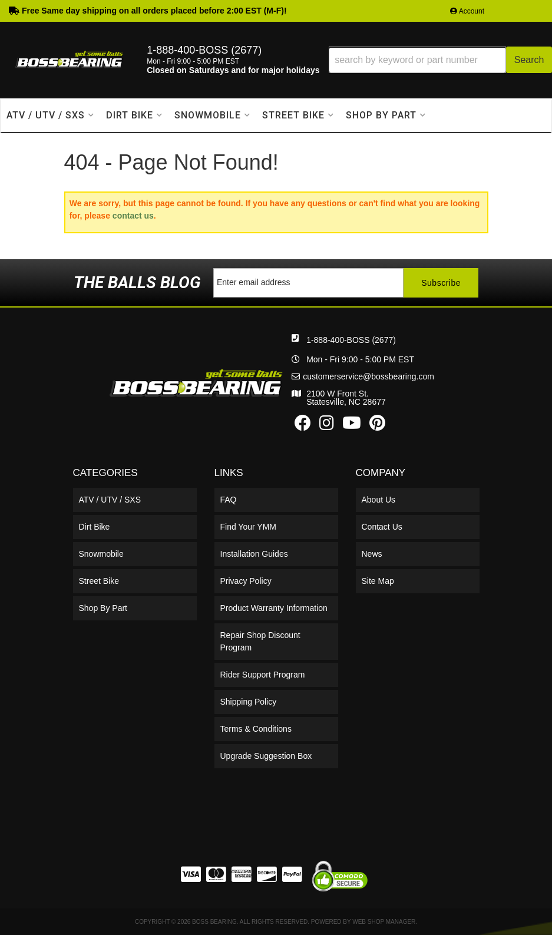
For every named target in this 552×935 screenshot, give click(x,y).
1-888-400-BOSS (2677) (351, 340)
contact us (133, 215)
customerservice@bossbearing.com (368, 376)
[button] (440, 60)
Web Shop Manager (383, 922)
